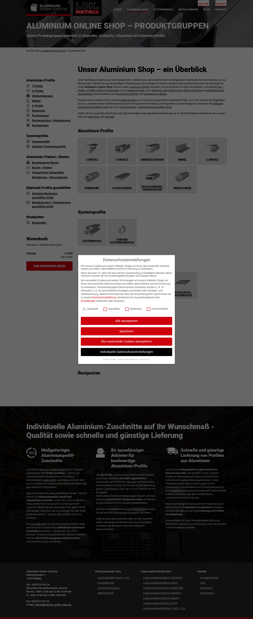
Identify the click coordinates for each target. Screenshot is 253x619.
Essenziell (90, 308)
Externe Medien (157, 308)
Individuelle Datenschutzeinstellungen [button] (126, 352)
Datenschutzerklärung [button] (128, 359)
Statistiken (111, 308)
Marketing (133, 308)
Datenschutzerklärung (104, 297)
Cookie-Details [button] (109, 359)
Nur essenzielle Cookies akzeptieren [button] (126, 341)
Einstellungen (88, 300)
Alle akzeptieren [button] (126, 321)
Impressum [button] (145, 359)
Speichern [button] (126, 331)
